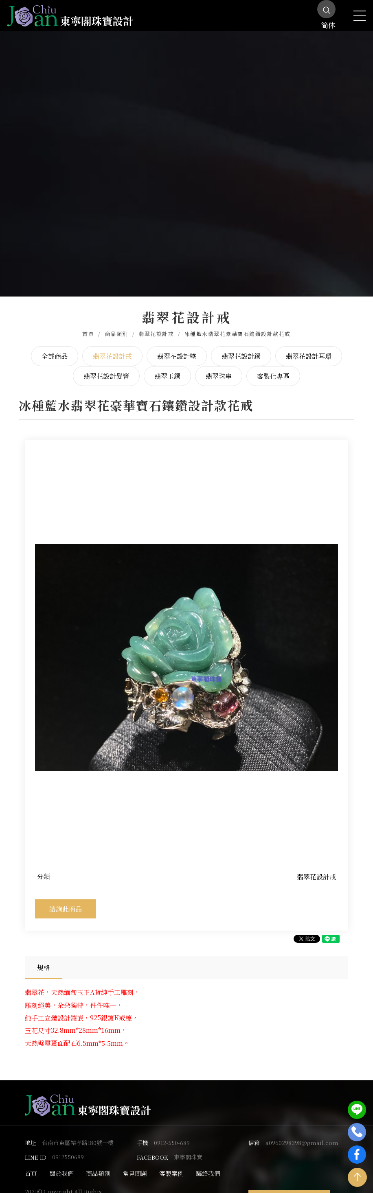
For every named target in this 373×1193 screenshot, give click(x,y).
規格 (43, 958)
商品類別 (116, 325)
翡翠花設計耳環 (308, 347)
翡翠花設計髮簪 (106, 367)
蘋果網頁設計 (154, 1188)
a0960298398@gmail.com (301, 1134)
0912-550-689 (172, 1134)
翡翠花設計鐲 (241, 347)
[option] (186, 648)
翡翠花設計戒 (156, 325)
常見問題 (135, 1164)
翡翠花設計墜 (176, 347)
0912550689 (68, 1148)
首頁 (88, 325)
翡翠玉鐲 (167, 367)
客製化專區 (273, 367)
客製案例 (171, 1164)
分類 (43, 867)
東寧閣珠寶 (188, 1148)
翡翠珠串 (219, 367)
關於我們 (61, 1164)
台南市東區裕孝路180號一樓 (78, 1134)
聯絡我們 (208, 1164)
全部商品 (55, 347)
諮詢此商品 (65, 900)
